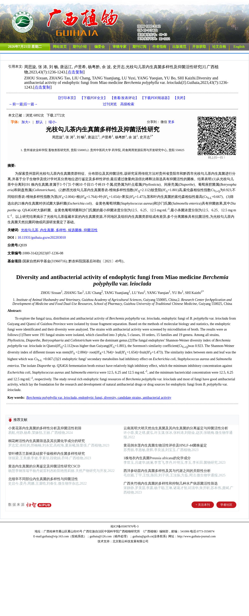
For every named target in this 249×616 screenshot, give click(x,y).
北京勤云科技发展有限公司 (130, 541)
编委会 (99, 47)
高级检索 (127, 104)
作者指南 (159, 47)
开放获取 (199, 47)
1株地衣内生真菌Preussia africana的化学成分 (157, 458)
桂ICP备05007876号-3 (125, 526)
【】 (124, 98)
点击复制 (75, 72)
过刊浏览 (110, 104)
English (239, 47)
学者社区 (226, 504)
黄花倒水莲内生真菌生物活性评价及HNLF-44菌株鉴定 (165, 445)
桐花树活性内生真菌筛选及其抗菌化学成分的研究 (46, 441)
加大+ (25, 122)
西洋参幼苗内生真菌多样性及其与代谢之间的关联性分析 (167, 471)
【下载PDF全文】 (93, 98)
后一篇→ (31, 104)
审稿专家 (119, 47)
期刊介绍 (80, 47)
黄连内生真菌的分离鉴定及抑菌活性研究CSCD (44, 466)
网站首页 (60, 47)
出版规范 (179, 47)
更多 (171, 122)
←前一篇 (16, 104)
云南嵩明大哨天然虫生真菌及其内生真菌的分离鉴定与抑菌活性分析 (176, 428)
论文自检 (219, 47)
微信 (164, 122)
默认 (39, 122)
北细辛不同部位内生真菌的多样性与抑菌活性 (43, 479)
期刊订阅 (139, 47)
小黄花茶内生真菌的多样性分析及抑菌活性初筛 (44, 428)
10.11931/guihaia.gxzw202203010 (41, 237)
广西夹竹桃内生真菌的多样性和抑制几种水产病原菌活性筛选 (171, 483)
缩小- (53, 122)
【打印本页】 (67, 98)
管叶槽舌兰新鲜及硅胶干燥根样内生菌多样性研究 (46, 453)
